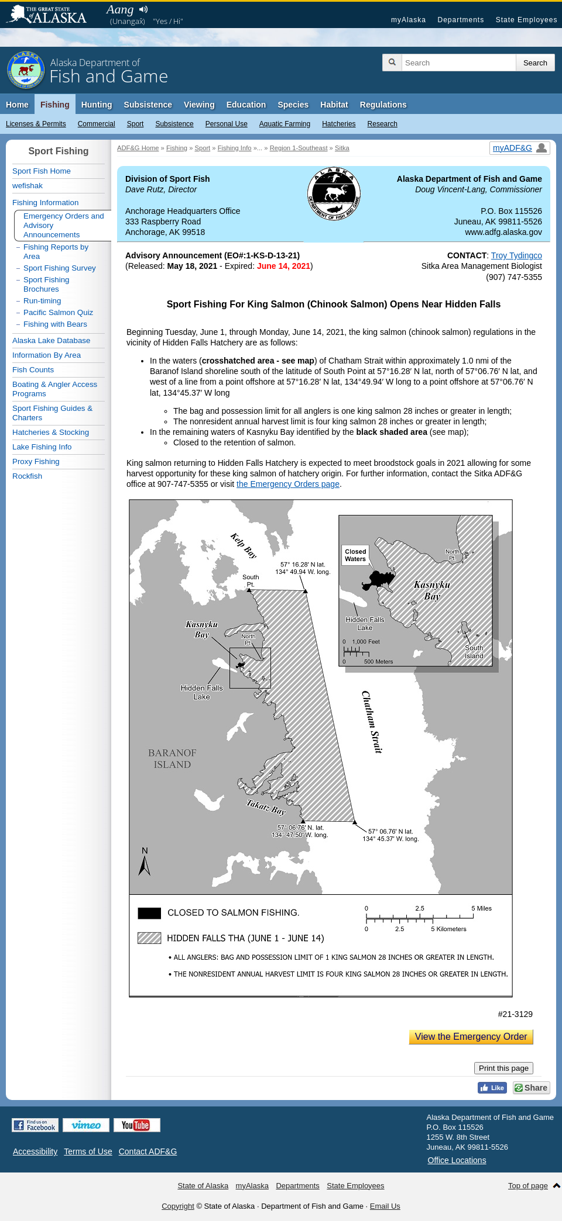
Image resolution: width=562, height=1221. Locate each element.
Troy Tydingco (516, 255)
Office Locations (457, 1160)
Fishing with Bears (55, 324)
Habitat (334, 104)
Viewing (199, 104)
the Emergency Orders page (288, 484)
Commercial (96, 124)
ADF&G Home (138, 147)
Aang (120, 9)
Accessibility (35, 1151)
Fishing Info (235, 147)
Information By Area (46, 355)
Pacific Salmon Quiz (58, 312)
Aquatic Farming (284, 124)
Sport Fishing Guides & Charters (52, 413)
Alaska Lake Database (51, 340)
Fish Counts (33, 369)
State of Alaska (52, 15)
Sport (135, 124)
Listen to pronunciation (143, 9)
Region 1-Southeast (299, 147)
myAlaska (408, 20)
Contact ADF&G (148, 1151)
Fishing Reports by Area (55, 252)
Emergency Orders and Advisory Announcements (63, 225)
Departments (460, 20)
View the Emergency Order (471, 1037)
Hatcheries (338, 124)
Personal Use (226, 124)
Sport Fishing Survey (59, 268)
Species (293, 104)
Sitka (342, 147)
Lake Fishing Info (42, 446)
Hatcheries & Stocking (50, 432)
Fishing (55, 104)
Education (246, 104)
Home (17, 104)
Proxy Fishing (36, 461)
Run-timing (42, 300)
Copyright (178, 1206)
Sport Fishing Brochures (46, 284)
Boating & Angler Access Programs (54, 389)
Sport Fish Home (41, 171)
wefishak (27, 185)
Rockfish (27, 476)
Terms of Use (88, 1151)
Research (382, 124)
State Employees (527, 20)
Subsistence (174, 124)
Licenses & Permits (36, 124)
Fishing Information (45, 202)
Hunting (96, 104)
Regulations (383, 104)
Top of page (528, 1185)
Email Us (385, 1206)
